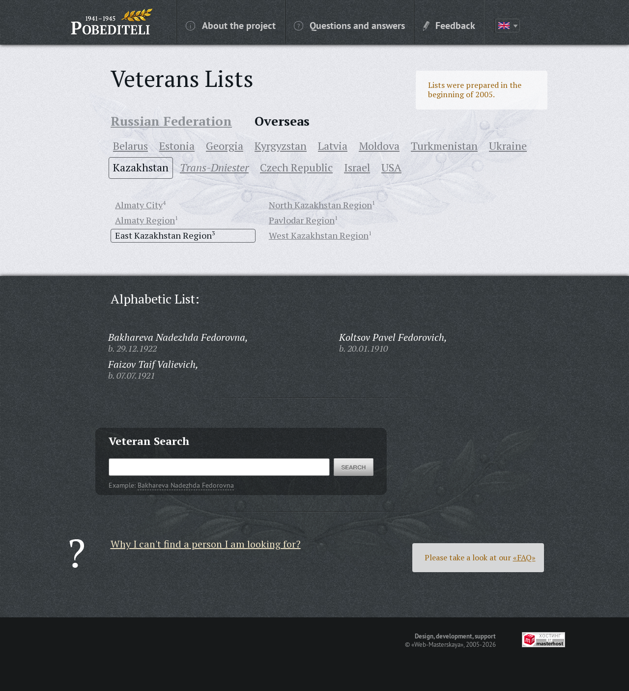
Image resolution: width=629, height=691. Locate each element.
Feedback (449, 25)
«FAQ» (524, 557)
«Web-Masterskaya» (437, 644)
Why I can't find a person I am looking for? (206, 544)
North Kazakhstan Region (320, 205)
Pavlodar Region (302, 220)
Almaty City (139, 205)
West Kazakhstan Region (319, 235)
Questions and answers (349, 25)
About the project (231, 25)
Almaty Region (145, 220)
